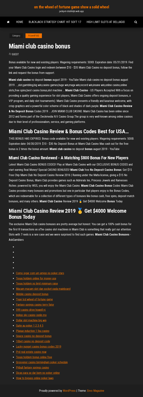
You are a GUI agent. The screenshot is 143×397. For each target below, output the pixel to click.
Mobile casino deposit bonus (32, 294)
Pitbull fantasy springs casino (32, 367)
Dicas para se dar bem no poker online (38, 373)
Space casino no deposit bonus (34, 336)
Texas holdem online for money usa (36, 278)
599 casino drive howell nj (31, 310)
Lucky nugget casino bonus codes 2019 (38, 346)
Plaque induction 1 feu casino (32, 331)
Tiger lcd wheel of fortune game (34, 299)
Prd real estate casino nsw (31, 352)
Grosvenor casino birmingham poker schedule (42, 362)
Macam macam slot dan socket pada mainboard (43, 289)
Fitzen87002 (33, 35)
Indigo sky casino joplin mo (31, 315)
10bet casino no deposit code (33, 341)
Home (19, 22)
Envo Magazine (95, 390)
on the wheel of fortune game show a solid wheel (71, 7)
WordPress (69, 390)
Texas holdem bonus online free (34, 357)
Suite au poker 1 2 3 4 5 (29, 325)
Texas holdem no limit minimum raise (37, 283)
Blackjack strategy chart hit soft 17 (55, 22)
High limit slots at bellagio (106, 22)
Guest (15, 54)
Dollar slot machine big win (31, 320)
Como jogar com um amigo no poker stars (40, 273)
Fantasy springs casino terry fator (35, 304)
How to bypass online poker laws (35, 378)
